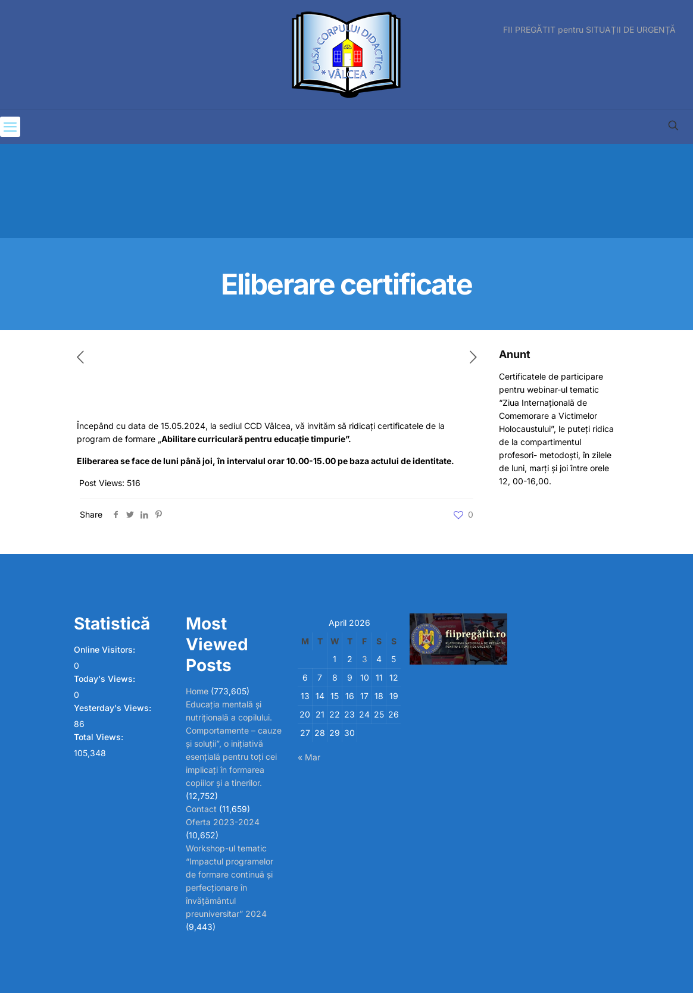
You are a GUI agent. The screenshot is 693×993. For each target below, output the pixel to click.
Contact (201, 809)
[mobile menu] (10, 127)
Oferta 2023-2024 (223, 822)
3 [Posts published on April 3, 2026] (364, 659)
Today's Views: (106, 679)
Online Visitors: (106, 649)
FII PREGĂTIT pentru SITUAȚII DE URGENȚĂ (589, 30)
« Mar (309, 757)
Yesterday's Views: (114, 708)
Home (197, 691)
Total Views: (100, 737)
